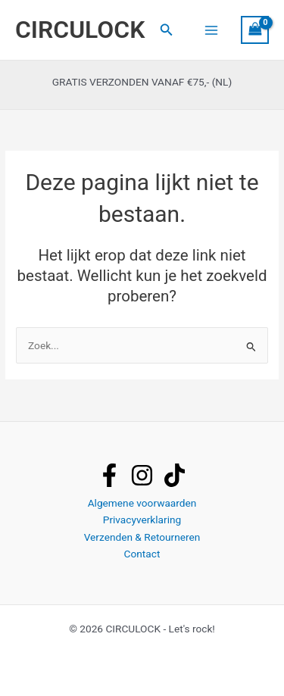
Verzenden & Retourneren (142, 537)
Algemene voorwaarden (142, 503)
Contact (142, 554)
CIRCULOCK (80, 29)
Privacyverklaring (142, 519)
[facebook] (109, 475)
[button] (166, 29)
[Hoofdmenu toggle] (211, 30)
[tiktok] (174, 475)
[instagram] (142, 475)
